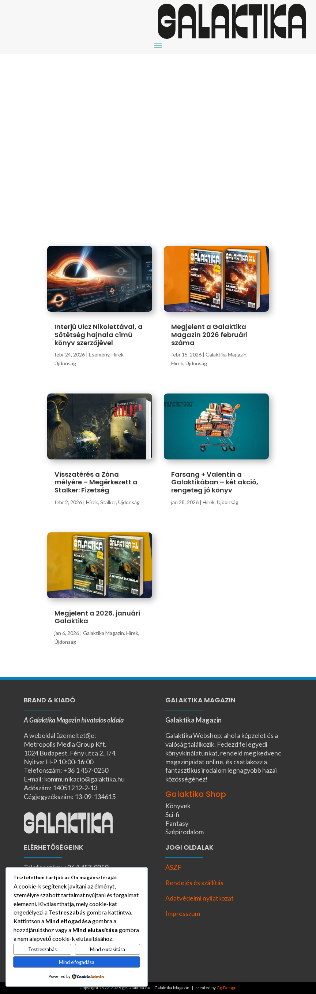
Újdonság (65, 363)
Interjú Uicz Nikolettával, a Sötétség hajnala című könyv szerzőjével (98, 334)
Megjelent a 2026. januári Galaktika (97, 617)
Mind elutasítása (107, 949)
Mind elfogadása (76, 962)
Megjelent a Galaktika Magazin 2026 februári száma (209, 334)
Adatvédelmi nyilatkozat (199, 898)
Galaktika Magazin (103, 633)
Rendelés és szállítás (194, 883)
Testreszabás (42, 949)
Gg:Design (227, 987)
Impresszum (182, 913)
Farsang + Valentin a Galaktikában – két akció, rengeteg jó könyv (214, 482)
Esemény (99, 354)
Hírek (118, 354)
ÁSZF (173, 867)
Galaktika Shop (195, 794)
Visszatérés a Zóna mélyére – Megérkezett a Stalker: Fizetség (96, 482)
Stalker (108, 502)
